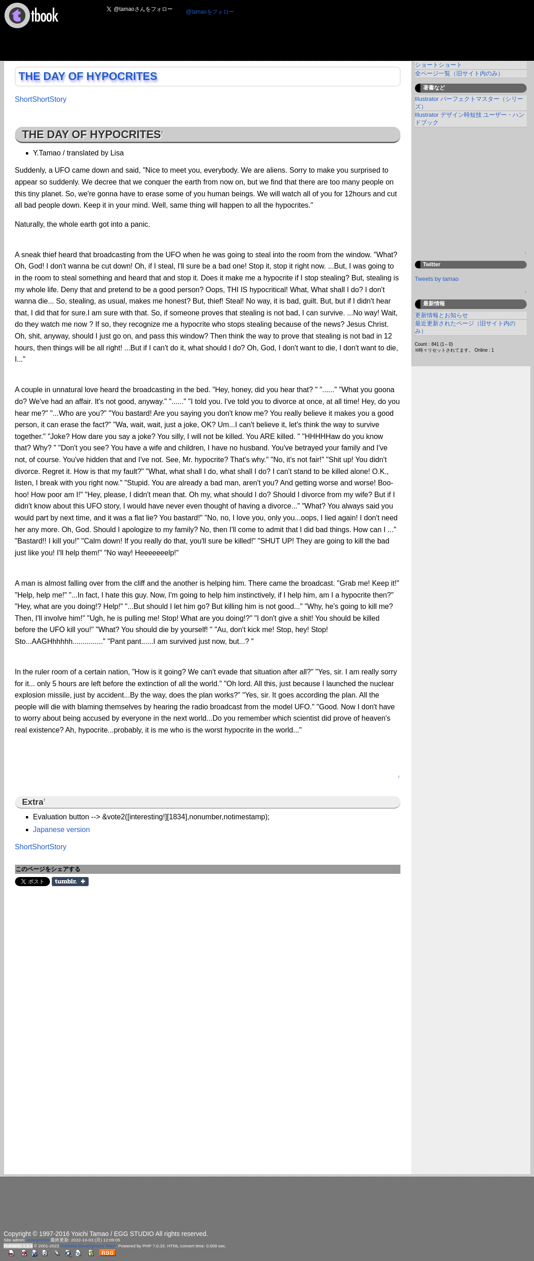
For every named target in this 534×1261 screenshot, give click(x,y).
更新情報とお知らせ (441, 315)
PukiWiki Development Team (88, 1245)
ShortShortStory (41, 99)
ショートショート (438, 64)
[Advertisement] (265, 39)
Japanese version (61, 829)
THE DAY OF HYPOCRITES (88, 76)
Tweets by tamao (437, 278)
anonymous (38, 1239)
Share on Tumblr (70, 881)
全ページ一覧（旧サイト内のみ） (459, 73)
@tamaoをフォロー (210, 12)
